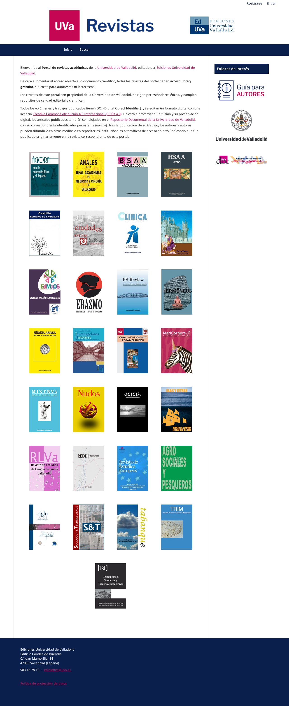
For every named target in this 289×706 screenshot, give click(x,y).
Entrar (271, 3)
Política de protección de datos (43, 683)
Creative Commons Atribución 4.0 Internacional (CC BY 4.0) (77, 114)
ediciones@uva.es (57, 670)
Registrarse (254, 3)
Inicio (68, 49)
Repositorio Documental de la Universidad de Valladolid (152, 119)
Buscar (84, 49)
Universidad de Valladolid (116, 67)
